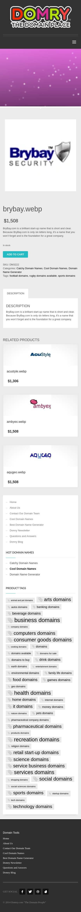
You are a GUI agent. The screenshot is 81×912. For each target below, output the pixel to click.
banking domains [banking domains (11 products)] (48, 607)
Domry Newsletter (20, 530)
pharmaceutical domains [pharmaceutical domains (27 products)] (37, 726)
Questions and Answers (23, 536)
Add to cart (15, 254)
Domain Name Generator (25, 574)
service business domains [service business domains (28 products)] (39, 765)
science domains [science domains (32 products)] (31, 759)
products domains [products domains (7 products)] (20, 733)
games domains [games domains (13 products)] (58, 680)
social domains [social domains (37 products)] (55, 779)
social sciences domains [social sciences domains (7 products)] (23, 786)
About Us (15, 507)
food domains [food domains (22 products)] (25, 679)
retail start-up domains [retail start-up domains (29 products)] (36, 752)
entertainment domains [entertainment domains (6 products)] (46, 666)
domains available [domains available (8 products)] (21, 653)
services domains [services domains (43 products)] (34, 772)
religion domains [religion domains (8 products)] (20, 746)
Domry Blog (16, 541)
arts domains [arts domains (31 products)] (57, 599)
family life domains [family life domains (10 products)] (60, 673)
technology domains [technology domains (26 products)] (32, 806)
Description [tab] (15, 293)
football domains (19, 275)
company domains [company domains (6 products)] (19, 627)
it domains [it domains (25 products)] (23, 706)
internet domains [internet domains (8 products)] (54, 699)
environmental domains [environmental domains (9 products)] (25, 673)
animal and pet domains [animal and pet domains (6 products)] (22, 600)
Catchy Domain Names (30, 268)
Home (13, 502)
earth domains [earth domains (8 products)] (19, 666)
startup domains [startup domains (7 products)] (60, 793)
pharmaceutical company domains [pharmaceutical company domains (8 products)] (30, 719)
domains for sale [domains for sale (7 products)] (48, 653)
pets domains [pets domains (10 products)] (44, 713)
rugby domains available (43, 275)
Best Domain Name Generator (27, 524)
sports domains (66, 275)
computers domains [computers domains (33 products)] (34, 633)
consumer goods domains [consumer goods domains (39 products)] (43, 640)
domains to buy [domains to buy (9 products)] (20, 659)
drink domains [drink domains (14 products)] (49, 660)
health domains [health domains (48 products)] (32, 693)
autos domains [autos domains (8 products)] (19, 607)
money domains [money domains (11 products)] (52, 706)
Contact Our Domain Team (25, 513)
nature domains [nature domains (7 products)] (19, 713)
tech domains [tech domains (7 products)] (18, 800)
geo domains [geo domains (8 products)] (18, 686)
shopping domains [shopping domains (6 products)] (19, 780)
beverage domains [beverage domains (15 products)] (26, 613)
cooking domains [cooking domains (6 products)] (18, 647)
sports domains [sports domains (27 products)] (28, 792)
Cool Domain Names (55, 268)
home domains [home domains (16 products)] (24, 699)
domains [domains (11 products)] (41, 646)
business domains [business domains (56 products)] (37, 620)
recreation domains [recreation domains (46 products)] (36, 740)
